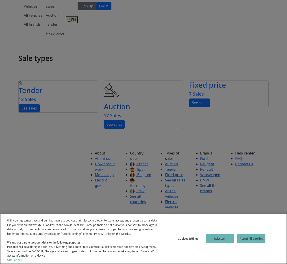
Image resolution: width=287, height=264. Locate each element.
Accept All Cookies (251, 238)
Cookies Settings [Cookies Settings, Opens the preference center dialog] (188, 238)
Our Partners (15, 260)
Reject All (219, 238)
